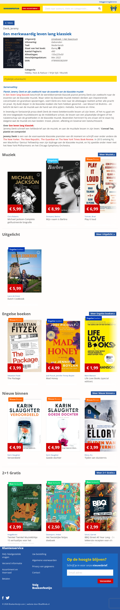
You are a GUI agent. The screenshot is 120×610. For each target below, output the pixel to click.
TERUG (9, 23)
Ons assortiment (31, 8)
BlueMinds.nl (44, 604)
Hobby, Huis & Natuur (36, 72)
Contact (36, 572)
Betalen (6, 578)
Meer (106, 154)
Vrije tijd (54, 72)
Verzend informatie (12, 563)
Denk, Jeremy (11, 28)
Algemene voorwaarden (44, 560)
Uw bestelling (39, 554)
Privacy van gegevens (43, 566)
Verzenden (105, 581)
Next (113, 186)
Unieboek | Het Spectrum (64, 39)
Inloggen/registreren (108, 2)
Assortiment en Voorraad (10, 571)
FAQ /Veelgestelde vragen (11, 556)
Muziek (64, 72)
